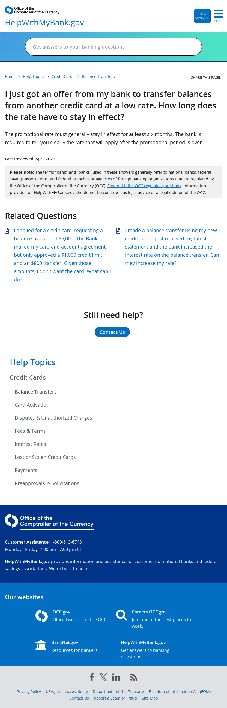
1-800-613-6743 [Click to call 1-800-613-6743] (66, 542)
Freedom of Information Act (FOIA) (180, 691)
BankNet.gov (64, 642)
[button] (202, 16)
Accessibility (76, 691)
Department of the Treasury (118, 691)
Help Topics (32, 362)
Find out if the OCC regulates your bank (144, 185)
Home (10, 76)
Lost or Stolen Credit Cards (45, 457)
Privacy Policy (29, 691)
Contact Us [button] (112, 332)
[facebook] (92, 678)
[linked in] (116, 678)
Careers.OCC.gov (149, 612)
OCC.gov (61, 612)
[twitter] (103, 678)
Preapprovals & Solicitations (47, 483)
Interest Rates (30, 444)
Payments (26, 470)
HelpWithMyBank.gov (143, 642)
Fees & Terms (30, 431)
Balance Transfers (36, 391)
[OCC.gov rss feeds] (133, 678)
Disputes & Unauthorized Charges (53, 417)
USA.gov (53, 691)
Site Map (150, 698)
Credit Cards (28, 377)
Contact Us (79, 698)
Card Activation (32, 404)
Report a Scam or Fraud (115, 698)
